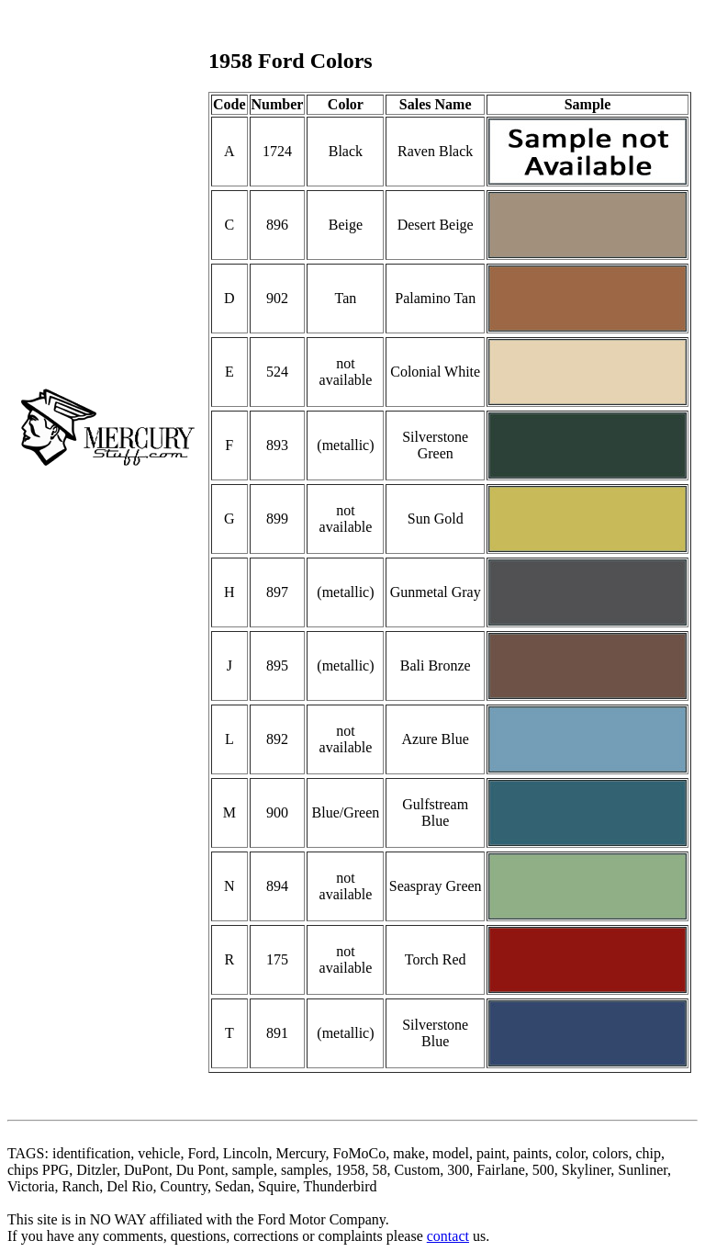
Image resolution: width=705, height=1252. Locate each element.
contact (448, 1236)
